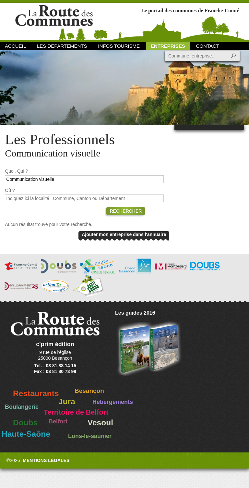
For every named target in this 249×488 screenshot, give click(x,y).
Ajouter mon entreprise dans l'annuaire (124, 234)
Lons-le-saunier (90, 436)
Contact (207, 46)
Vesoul (100, 422)
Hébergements (112, 402)
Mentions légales (46, 460)
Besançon (89, 390)
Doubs (25, 422)
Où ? (10, 190)
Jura (66, 401)
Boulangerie (22, 407)
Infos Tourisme (119, 46)
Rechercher (126, 211)
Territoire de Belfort (76, 412)
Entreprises (168, 46)
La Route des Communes (54, 21)
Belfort (58, 421)
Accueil (15, 46)
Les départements (62, 46)
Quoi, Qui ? (16, 171)
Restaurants (36, 393)
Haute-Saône (26, 434)
